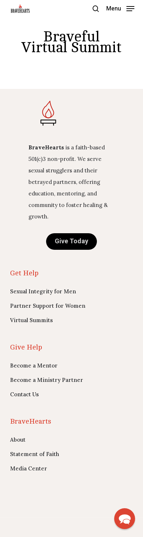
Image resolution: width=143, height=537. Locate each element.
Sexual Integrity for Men (43, 291)
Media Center (28, 468)
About (18, 439)
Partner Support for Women (47, 305)
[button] (120, 8)
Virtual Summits (31, 320)
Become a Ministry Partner (46, 379)
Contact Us (24, 394)
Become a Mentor (34, 365)
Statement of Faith (34, 454)
